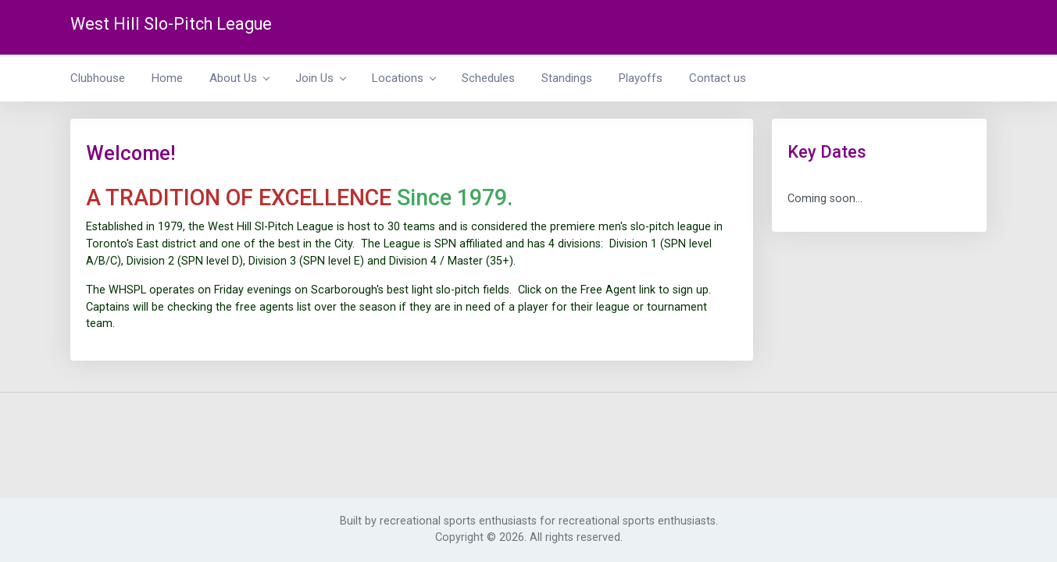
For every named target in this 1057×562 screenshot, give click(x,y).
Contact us (717, 78)
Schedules (488, 78)
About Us (239, 78)
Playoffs (640, 78)
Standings (566, 78)
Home (167, 78)
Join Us (320, 78)
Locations (403, 78)
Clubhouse (97, 78)
